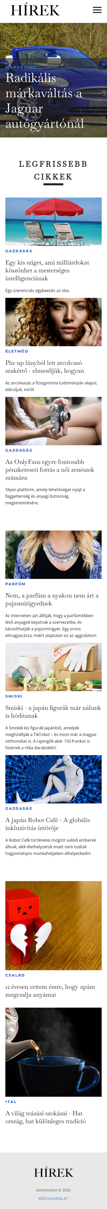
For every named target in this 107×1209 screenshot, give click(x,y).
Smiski (14, 696)
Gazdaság (19, 251)
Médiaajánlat (54, 1198)
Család (15, 975)
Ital (11, 1102)
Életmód (17, 351)
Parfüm (15, 584)
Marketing (20, 67)
